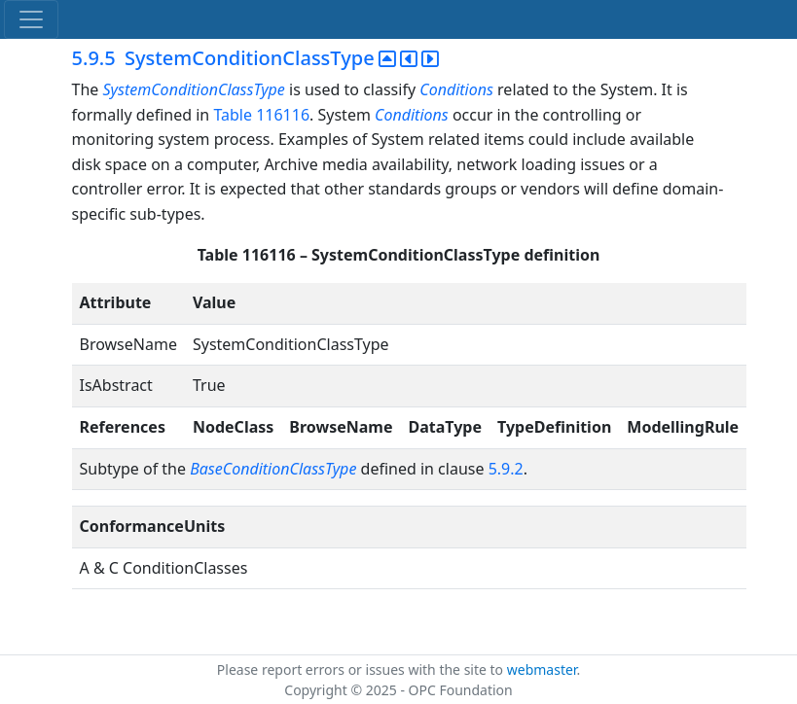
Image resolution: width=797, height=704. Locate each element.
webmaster (542, 669)
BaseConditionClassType (273, 468)
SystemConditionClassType (193, 89)
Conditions (456, 89)
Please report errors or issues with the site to (362, 669)
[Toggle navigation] (31, 19)
